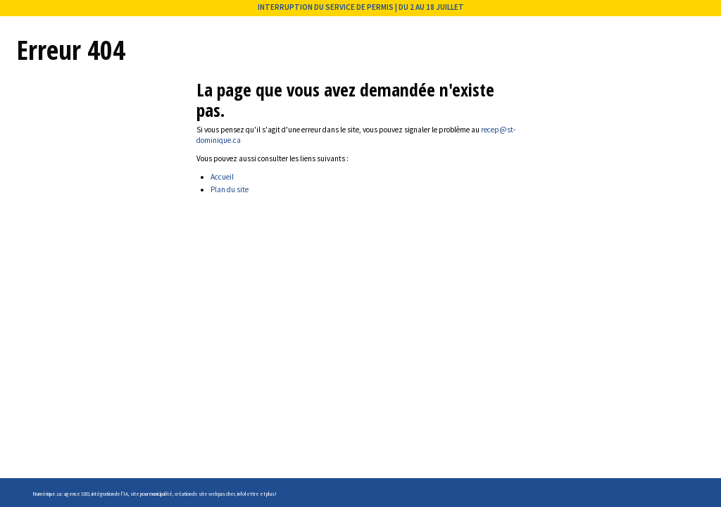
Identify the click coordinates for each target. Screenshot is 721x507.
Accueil (222, 177)
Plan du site (230, 189)
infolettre (248, 494)
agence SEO (76, 494)
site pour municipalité (151, 494)
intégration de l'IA (110, 494)
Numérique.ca (46, 494)
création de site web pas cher (205, 494)
